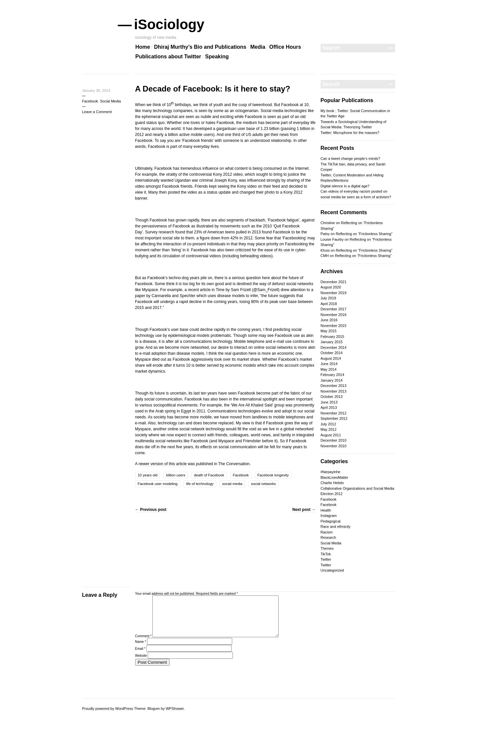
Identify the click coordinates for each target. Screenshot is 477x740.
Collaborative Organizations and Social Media (358, 488)
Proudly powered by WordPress (107, 708)
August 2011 (331, 435)
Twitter (326, 559)
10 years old (148, 475)
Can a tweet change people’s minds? (350, 158)
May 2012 (329, 429)
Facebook (90, 101)
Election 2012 (332, 494)
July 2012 (328, 424)
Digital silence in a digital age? (345, 186)
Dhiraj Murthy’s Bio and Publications (200, 47)
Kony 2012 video (227, 174)
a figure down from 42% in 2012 (224, 238)
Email (140, 656)
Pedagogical (331, 521)
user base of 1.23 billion (259, 128)
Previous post (151, 509)
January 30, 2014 (96, 90)
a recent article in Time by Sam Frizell (218, 289)
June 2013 (329, 402)
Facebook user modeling (158, 484)
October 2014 (332, 353)
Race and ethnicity (336, 526)
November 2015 (333, 326)
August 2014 (331, 358)
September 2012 (334, 418)
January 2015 (332, 342)
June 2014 (329, 364)
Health (326, 510)
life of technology (200, 484)
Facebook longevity (273, 475)
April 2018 (329, 304)
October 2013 (332, 397)
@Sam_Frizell (265, 289)
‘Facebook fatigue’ (283, 220)
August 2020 (331, 287)
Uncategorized (332, 570)
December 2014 (333, 347)
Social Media (110, 101)
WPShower (175, 708)
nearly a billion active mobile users (183, 134)
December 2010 (333, 440)
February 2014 (332, 375)
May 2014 (329, 369)
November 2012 (333, 413)
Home (142, 47)
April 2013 (329, 407)
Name (140, 649)
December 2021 (333, 282)
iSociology (169, 24)
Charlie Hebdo (332, 483)
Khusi (325, 250)
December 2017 (333, 309)
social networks (263, 484)
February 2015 (332, 337)
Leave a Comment (97, 112)
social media (232, 484)
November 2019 (333, 293)
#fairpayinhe (331, 472)
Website (141, 663)
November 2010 (333, 446)
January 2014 (332, 380)
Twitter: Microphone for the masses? (350, 133)
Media (257, 47)
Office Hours (285, 47)
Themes (327, 548)
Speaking (217, 56)
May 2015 (329, 331)
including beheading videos (247, 256)
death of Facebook (209, 475)
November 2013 (333, 391)
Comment (143, 644)
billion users (175, 475)
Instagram (329, 516)
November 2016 (333, 315)
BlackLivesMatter (334, 477)
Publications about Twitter (168, 56)
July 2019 (328, 298)
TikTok (326, 554)
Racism (327, 532)
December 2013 (333, 386)
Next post (303, 509)
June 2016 (329, 320)
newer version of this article (162, 464)
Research (328, 537)
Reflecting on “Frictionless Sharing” (364, 234)
